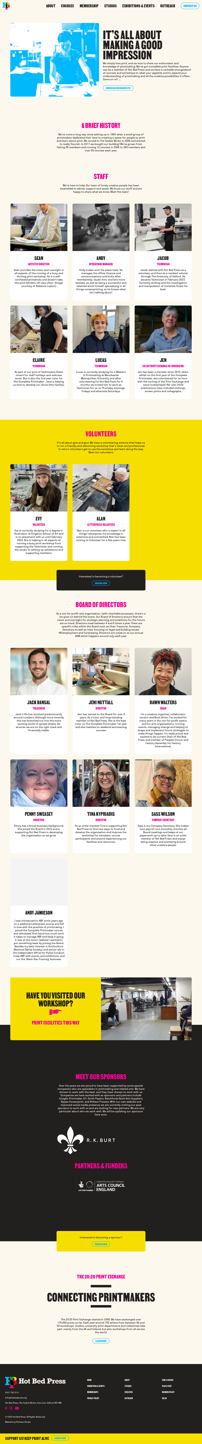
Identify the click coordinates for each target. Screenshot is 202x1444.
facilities (129, 1392)
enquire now (101, 583)
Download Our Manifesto (118, 88)
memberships (92, 1392)
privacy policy (93, 1398)
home (89, 1379)
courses (67, 5)
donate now (60, 1438)
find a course (167, 1379)
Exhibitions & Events (96, 1386)
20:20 (164, 1398)
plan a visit (167, 1386)
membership (89, 5)
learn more (101, 1341)
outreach (167, 5)
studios (110, 5)
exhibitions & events (138, 5)
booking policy (168, 1392)
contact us (190, 5)
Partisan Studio (23, 1421)
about (51, 5)
